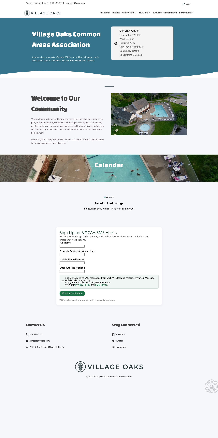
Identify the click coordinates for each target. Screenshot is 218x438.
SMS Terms (101, 284)
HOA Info (143, 12)
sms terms (105, 12)
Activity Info (128, 12)
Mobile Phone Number (72, 259)
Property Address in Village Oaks (77, 251)
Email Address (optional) (73, 268)
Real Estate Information (165, 12)
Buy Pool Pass (186, 12)
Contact (116, 12)
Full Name (65, 243)
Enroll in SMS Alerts (72, 293)
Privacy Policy (82, 284)
